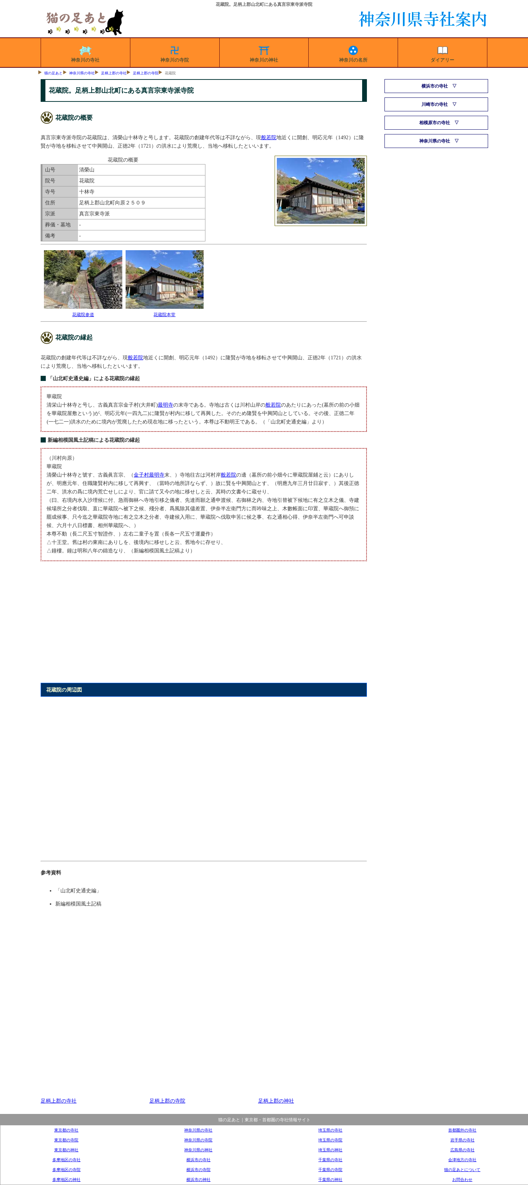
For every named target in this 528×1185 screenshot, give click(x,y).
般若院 (268, 137)
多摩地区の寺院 (66, 1169)
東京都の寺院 (66, 1140)
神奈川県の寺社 (82, 73)
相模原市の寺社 (434, 122)
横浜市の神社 (198, 1179)
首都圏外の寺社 (462, 1130)
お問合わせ (462, 1179)
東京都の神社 (66, 1150)
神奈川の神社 (264, 53)
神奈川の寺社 (85, 53)
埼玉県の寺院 (330, 1140)
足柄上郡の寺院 (146, 73)
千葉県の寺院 (330, 1169)
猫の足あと (53, 73)
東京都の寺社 (66, 1130)
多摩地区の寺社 (66, 1160)
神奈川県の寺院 (198, 1140)
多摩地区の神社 (66, 1179)
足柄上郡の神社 (276, 1101)
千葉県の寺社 (330, 1160)
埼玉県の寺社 (330, 1130)
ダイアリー (442, 53)
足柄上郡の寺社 (114, 73)
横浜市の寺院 (198, 1169)
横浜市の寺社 (434, 86)
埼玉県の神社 (330, 1150)
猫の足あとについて (462, 1169)
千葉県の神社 (330, 1179)
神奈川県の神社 (198, 1150)
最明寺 (165, 405)
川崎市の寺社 (434, 104)
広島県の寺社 (462, 1150)
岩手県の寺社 (462, 1140)
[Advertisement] (204, 626)
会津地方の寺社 (462, 1160)
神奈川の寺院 (174, 53)
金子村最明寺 (149, 475)
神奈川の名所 (353, 53)
